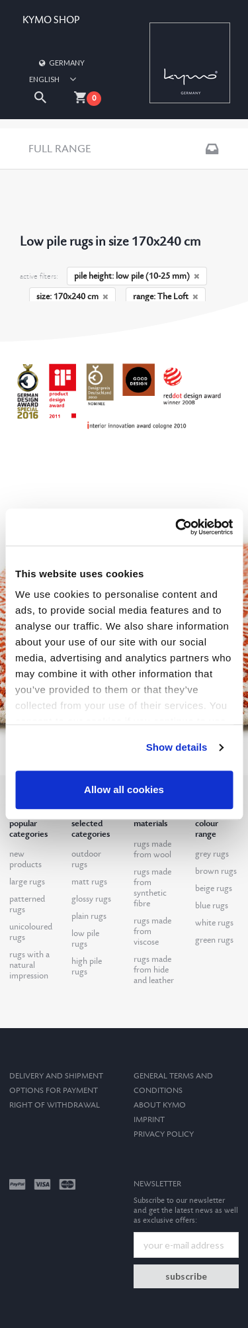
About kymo (160, 1105)
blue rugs (211, 905)
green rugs (214, 940)
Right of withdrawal (54, 1105)
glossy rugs (91, 899)
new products (25, 859)
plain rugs (88, 916)
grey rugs (212, 854)
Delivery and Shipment (56, 1076)
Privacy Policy (164, 1134)
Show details (177, 747)
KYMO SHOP (50, 20)
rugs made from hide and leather (154, 970)
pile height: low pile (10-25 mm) (137, 276)
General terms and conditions (173, 1083)
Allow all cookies (124, 789)
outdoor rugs (86, 859)
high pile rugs (86, 966)
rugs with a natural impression (29, 965)
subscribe (186, 1276)
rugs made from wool (152, 849)
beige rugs (213, 888)
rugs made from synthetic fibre (152, 888)
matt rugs (89, 882)
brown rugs (216, 871)
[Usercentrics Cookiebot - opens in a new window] (176, 527)
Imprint (149, 1120)
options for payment (53, 1091)
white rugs (214, 923)
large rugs (27, 882)
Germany (61, 62)
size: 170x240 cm (72, 296)
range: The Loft (165, 296)
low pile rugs (85, 938)
